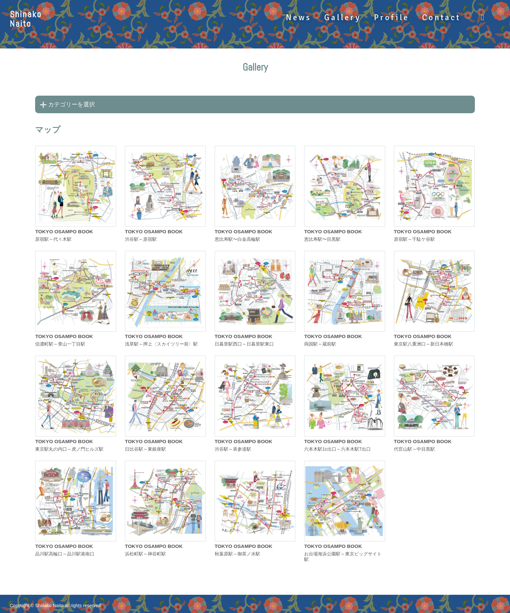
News (298, 17)
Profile (391, 17)
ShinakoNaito (26, 19)
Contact (441, 17)
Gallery (342, 17)
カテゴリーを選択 (71, 104)
